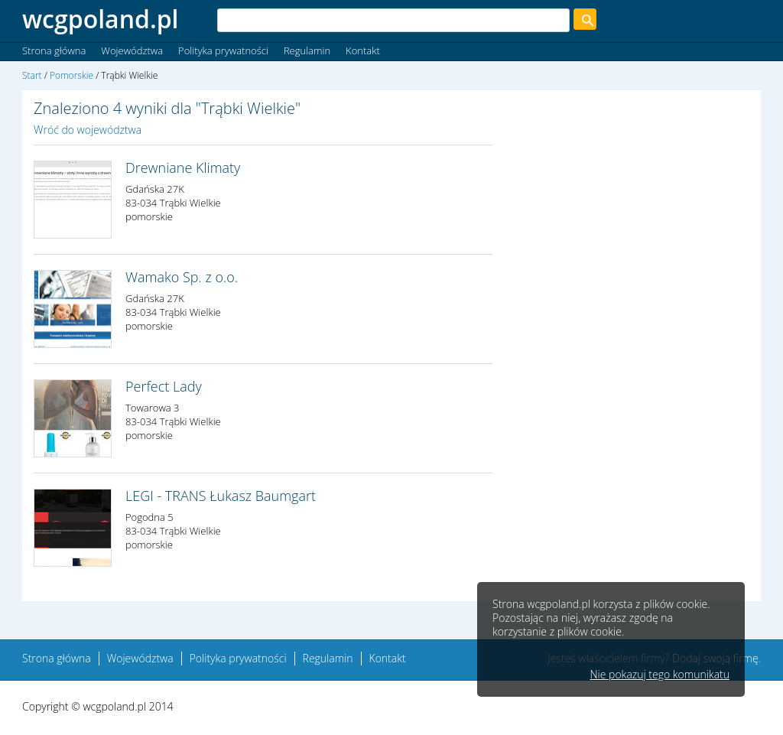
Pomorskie (71, 75)
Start (32, 75)
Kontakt (363, 50)
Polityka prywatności (223, 50)
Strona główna (54, 50)
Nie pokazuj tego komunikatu (659, 674)
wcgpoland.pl (100, 18)
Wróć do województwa (87, 129)
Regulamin (307, 50)
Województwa (132, 50)
